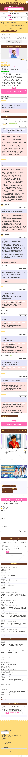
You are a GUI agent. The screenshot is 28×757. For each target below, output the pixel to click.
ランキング (4, 729)
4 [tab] (11, 463)
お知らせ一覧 (5, 745)
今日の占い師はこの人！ (15, 714)
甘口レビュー (4, 519)
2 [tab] (7, 463)
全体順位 (5, 62)
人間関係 (4, 578)
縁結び (3, 590)
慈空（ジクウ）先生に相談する (14, 91)
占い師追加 (4, 742)
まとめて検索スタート (15, 553)
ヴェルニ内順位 (6, 64)
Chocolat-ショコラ (14, 5)
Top (3, 725)
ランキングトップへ (8, 491)
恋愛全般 (4, 572)
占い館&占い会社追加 (6, 743)
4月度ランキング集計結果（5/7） (14, 2)
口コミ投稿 (23, 533)
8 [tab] (19, 463)
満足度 (2, 506)
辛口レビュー (4, 510)
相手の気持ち (4, 313)
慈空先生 (8, 34)
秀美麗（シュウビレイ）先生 (12, 448)
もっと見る (4, 636)
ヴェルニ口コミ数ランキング (10, 488)
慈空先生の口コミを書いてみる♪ (9, 30)
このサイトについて (6, 747)
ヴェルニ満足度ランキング (9, 485)
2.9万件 (15, 0)
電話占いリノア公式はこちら (14, 41)
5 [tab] (13, 463)
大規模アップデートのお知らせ (14, 11)
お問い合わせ (5, 749)
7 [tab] (17, 463)
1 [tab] (5, 463)
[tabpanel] (14, 444)
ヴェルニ (4, 34)
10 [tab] (23, 463)
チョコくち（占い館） (6, 739)
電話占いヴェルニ (17, 66)
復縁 (3, 288)
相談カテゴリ (4, 528)
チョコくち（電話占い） (7, 738)
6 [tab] (15, 463)
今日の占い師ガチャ (6, 746)
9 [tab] (21, 463)
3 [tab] (9, 463)
